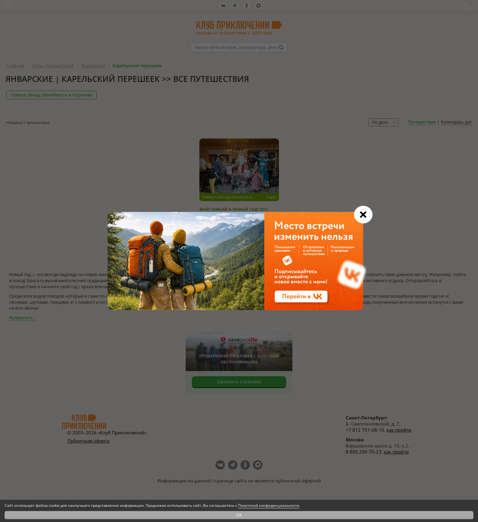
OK (239, 515)
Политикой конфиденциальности (268, 505)
